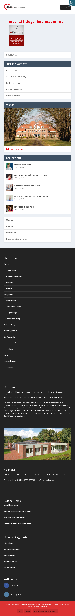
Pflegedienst (11, 70)
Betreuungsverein (14, 89)
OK (20, 611)
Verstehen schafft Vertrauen (27, 185)
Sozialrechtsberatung (16, 76)
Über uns (10, 220)
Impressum (11, 232)
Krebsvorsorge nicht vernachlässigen (30, 175)
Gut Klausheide (13, 95)
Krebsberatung (13, 83)
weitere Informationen (45, 611)
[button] (64, 7)
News (6, 355)
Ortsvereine (11, 270)
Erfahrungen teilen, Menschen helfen (31, 196)
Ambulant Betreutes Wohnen (18, 343)
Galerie (10, 349)
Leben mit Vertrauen (15, 149)
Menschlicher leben (22, 164)
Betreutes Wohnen (14, 307)
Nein (28, 611)
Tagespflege (12, 313)
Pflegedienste (9, 294)
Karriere (10, 282)
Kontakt (10, 226)
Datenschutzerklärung (16, 239)
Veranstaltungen (10, 361)
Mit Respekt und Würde (24, 207)
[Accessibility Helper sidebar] (72, 3)
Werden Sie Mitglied (14, 276)
